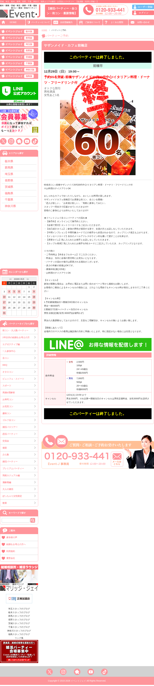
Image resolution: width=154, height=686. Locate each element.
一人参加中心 (8, 352)
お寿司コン (7, 400)
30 (34, 308)
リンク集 (19, 639)
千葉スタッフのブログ (19, 628)
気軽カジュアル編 (11, 476)
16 (34, 298)
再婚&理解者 (8, 393)
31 (4, 314)
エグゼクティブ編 (11, 345)
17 (4, 303)
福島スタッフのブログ (19, 635)
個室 (4, 449)
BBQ (4, 366)
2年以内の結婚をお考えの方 (16, 338)
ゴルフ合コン (8, 421)
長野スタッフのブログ (19, 620)
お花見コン (7, 407)
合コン (5, 359)
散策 (4, 504)
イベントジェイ (19, 32)
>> (28, 280)
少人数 (5, 455)
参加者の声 (11, 538)
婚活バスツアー (10, 428)
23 (34, 303)
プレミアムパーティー (13, 469)
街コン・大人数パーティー (15, 331)
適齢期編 (6, 483)
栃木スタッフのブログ (19, 613)
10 (4, 298)
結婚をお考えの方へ (16, 545)
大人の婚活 (7, 490)
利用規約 (10, 552)
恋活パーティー (10, 435)
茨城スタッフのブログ (19, 624)
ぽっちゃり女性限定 (12, 497)
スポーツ (6, 386)
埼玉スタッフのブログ (19, 610)
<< (10, 280)
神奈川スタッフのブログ (19, 631)
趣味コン (6, 414)
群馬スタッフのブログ (19, 617)
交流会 (5, 442)
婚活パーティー (10, 462)
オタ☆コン (7, 373)
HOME (44, 30)
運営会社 (10, 559)
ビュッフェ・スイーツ (13, 380)
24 (4, 308)
